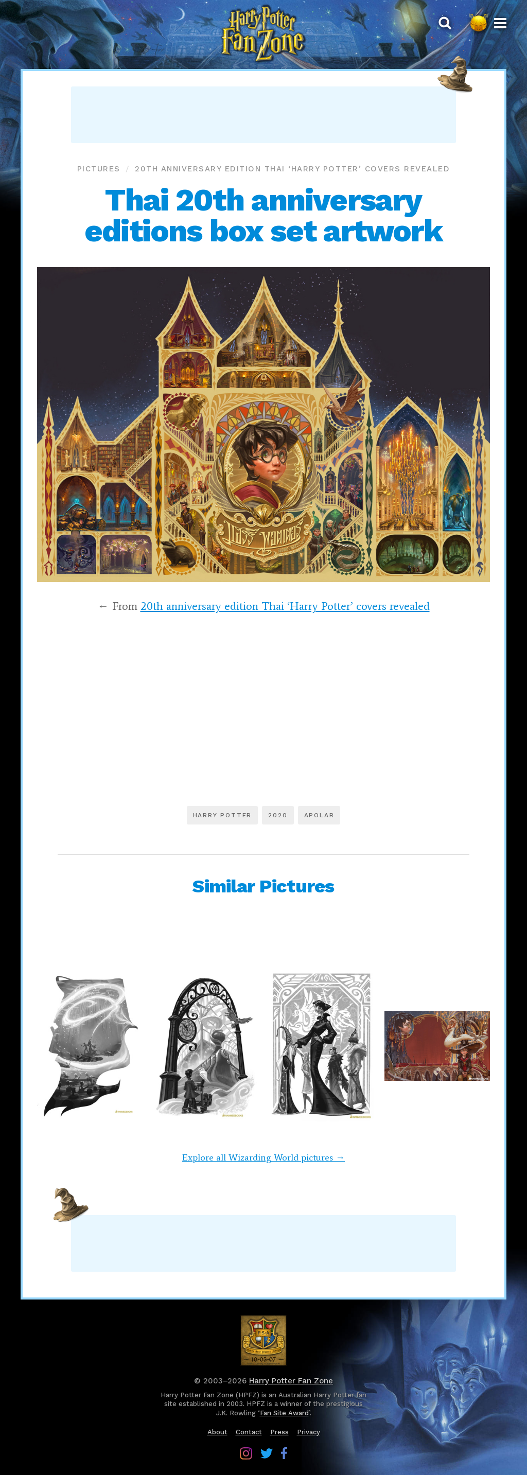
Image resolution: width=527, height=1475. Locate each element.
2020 (277, 815)
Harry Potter (222, 815)
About (217, 1432)
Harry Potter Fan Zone (291, 1380)
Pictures (98, 168)
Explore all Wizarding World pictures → (263, 1157)
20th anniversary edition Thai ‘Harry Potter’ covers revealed (292, 168)
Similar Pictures (263, 886)
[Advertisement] (263, 115)
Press (279, 1432)
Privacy (308, 1432)
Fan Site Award (284, 1413)
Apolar (319, 815)
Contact (249, 1432)
